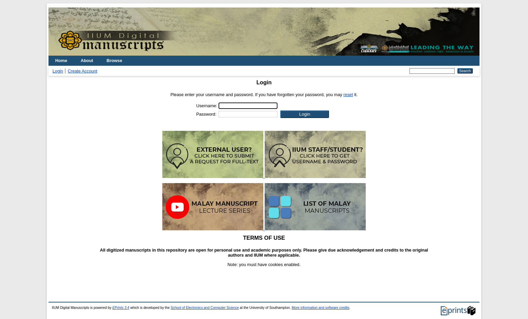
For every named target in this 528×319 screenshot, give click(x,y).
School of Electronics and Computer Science (205, 308)
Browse (114, 60)
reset (348, 94)
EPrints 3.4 (120, 308)
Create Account (82, 71)
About (87, 60)
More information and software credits (320, 308)
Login (58, 71)
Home (61, 60)
